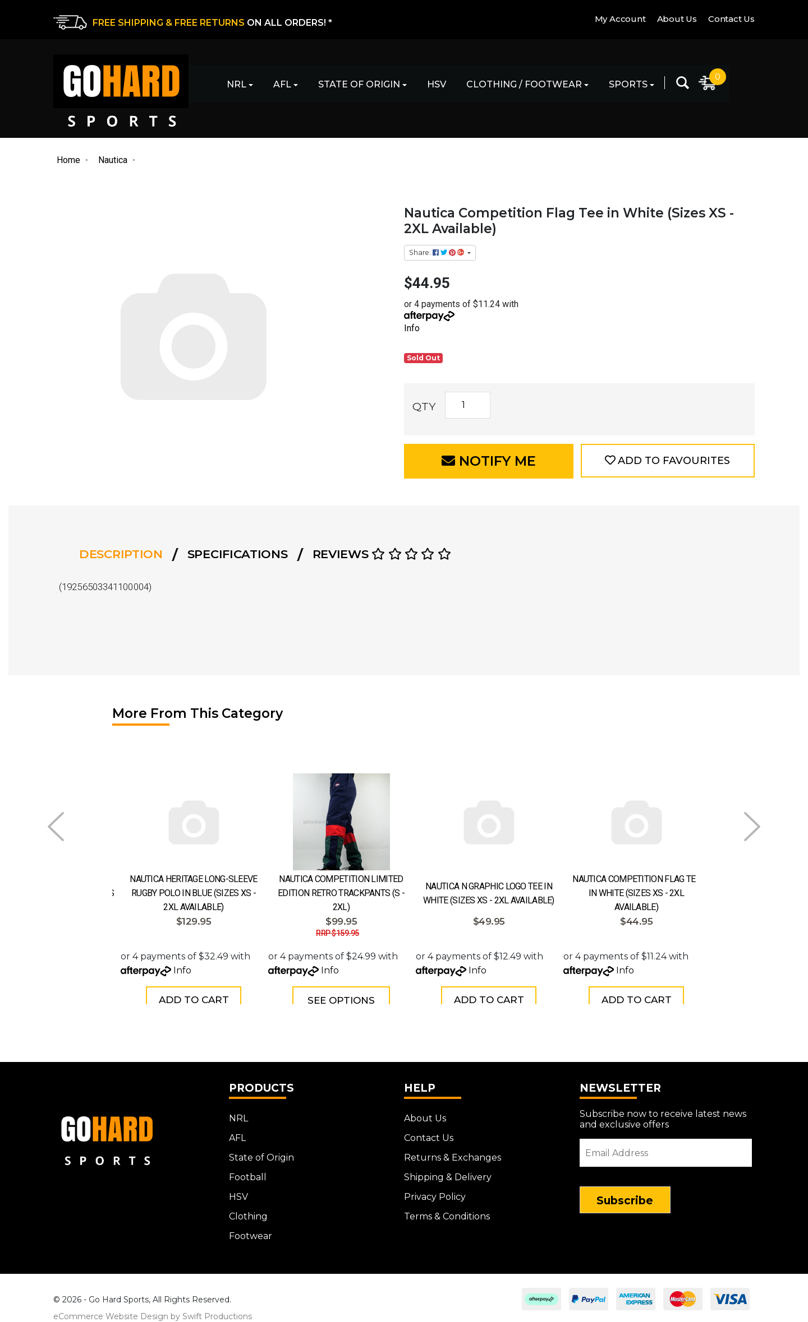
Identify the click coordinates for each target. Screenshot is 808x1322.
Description (121, 554)
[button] (668, 460)
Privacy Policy (435, 1191)
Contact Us (731, 18)
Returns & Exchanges (452, 1152)
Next (752, 826)
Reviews (382, 554)
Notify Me (489, 461)
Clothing (248, 1210)
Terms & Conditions (447, 1210)
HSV (436, 84)
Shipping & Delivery (448, 1171)
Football (248, 1171)
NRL (236, 84)
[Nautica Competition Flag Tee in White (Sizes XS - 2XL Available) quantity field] (467, 405)
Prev (56, 826)
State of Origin (359, 84)
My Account (620, 18)
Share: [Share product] (437, 252)
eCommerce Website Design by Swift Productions (152, 1311)
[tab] (124, 554)
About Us (677, 18)
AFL (282, 84)
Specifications (237, 554)
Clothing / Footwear (524, 84)
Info (412, 328)
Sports (628, 84)
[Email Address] (666, 1147)
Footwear (250, 1230)
